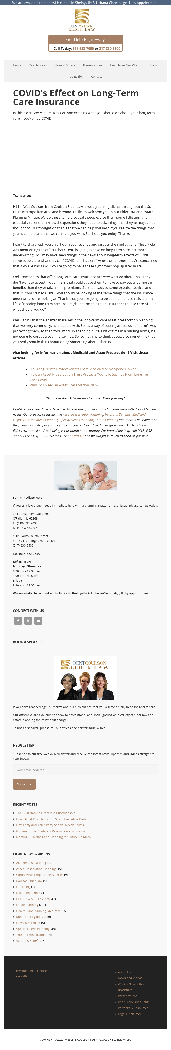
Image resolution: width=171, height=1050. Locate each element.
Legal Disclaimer (129, 1014)
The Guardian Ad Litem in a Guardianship (45, 813)
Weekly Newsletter (131, 984)
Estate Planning (106, 420)
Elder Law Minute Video (33, 899)
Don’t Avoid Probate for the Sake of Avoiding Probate (53, 819)
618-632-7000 (83, 48)
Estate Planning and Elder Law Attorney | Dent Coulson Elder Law (85, 20)
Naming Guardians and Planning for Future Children (53, 837)
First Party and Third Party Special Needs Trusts (50, 825)
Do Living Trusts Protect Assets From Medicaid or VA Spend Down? (83, 369)
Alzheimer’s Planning (42, 420)
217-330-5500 (109, 48)
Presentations (127, 996)
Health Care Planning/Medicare (38, 911)
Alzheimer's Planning (31, 863)
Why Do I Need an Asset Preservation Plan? (64, 385)
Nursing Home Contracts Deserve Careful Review (50, 831)
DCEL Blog (23, 887)
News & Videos (26, 923)
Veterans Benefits (118, 414)
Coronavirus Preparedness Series (39, 875)
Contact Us (76, 436)
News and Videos (130, 978)
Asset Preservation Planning (83, 414)
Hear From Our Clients (134, 1002)
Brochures (125, 990)
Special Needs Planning (77, 420)
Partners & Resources (133, 1008)
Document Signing (29, 893)
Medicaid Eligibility (29, 917)
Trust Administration (31, 935)
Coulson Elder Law (29, 881)
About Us (124, 972)
